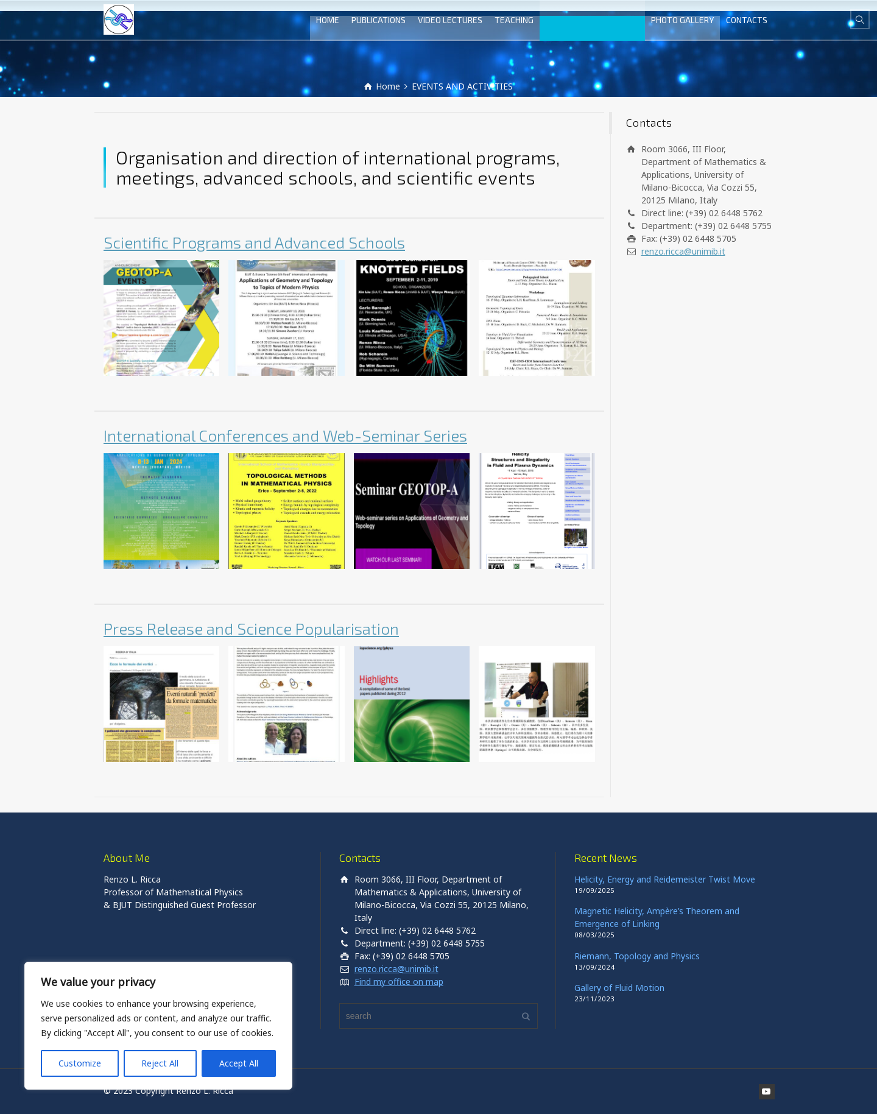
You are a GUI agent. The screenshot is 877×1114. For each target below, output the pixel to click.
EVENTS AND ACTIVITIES (592, 20)
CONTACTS (746, 20)
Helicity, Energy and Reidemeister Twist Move (664, 879)
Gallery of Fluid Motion (619, 987)
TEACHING (514, 20)
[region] (158, 1026)
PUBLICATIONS (378, 20)
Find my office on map (398, 981)
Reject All (159, 1063)
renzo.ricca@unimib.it (683, 251)
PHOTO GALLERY (682, 20)
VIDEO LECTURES (450, 20)
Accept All (238, 1063)
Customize (79, 1063)
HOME (327, 20)
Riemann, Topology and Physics (637, 956)
